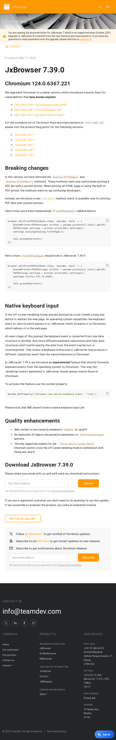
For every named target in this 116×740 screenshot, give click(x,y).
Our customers (11, 649)
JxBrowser (19, 7)
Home (6, 644)
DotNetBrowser (48, 653)
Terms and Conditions (62, 490)
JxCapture (45, 671)
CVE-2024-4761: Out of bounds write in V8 (39, 104)
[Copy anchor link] (74, 83)
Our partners (9, 655)
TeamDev (16, 731)
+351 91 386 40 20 (94, 648)
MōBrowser (46, 658)
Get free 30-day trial (22, 518)
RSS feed (43, 541)
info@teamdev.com (32, 611)
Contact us (8, 660)
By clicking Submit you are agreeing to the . (40, 490)
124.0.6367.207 (23, 140)
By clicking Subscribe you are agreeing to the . (46, 565)
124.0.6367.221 (23, 134)
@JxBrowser (33, 534)
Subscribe (88, 557)
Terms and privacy (56, 731)
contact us (85, 39)
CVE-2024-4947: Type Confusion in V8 (37, 110)
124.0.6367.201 (23, 145)
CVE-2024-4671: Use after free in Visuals (38, 115)
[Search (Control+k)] (100, 6)
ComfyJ (44, 676)
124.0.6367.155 (23, 150)
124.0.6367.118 (23, 155)
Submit (88, 483)
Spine (43, 694)
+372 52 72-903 (92, 675)
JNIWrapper (46, 681)
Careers (7, 665)
